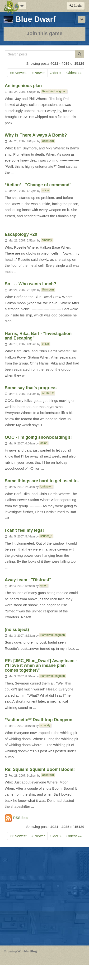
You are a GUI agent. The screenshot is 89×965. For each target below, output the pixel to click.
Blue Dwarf (30, 19)
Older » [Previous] (55, 73)
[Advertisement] (44, 896)
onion (45, 190)
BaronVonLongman (54, 91)
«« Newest (18, 73)
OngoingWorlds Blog (20, 951)
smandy (47, 240)
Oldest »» (74, 73)
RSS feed (16, 818)
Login (76, 5)
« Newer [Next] (38, 73)
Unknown (48, 141)
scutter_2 (48, 393)
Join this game (44, 33)
